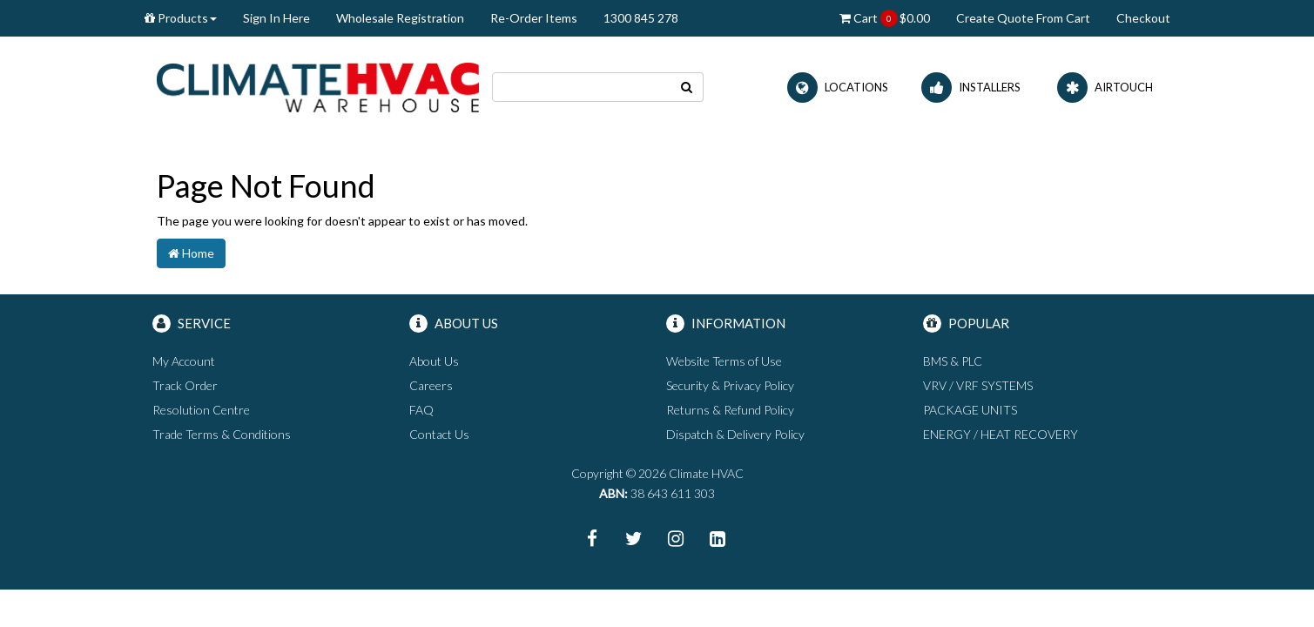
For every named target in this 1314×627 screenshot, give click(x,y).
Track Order (185, 385)
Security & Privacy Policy (730, 385)
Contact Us (439, 434)
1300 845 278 (640, 17)
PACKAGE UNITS (970, 409)
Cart (884, 18)
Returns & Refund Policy (730, 409)
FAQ (421, 409)
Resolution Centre (201, 409)
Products (181, 17)
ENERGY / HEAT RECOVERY (1000, 434)
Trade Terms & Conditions (221, 434)
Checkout (1143, 17)
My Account (183, 361)
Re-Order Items (533, 17)
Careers (431, 385)
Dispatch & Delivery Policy (735, 434)
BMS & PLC (952, 361)
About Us (434, 361)
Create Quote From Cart (1023, 17)
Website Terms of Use (724, 361)
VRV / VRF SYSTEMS (978, 385)
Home (191, 253)
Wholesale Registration (400, 17)
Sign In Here (276, 17)
